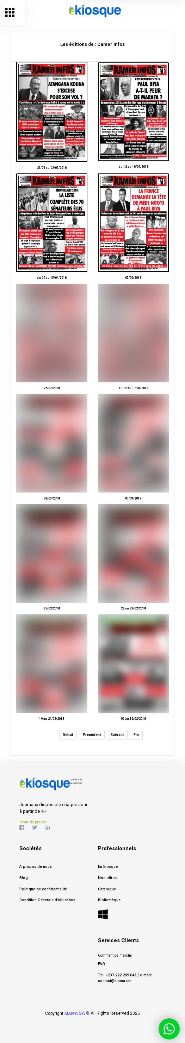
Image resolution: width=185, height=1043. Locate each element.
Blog (23, 878)
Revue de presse (32, 822)
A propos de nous (35, 866)
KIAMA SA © (77, 1013)
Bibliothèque (109, 900)
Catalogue (107, 889)
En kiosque (108, 866)
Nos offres (107, 878)
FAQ (101, 964)
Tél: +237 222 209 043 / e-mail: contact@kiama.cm (125, 978)
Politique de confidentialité (43, 889)
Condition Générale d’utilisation (47, 900)
